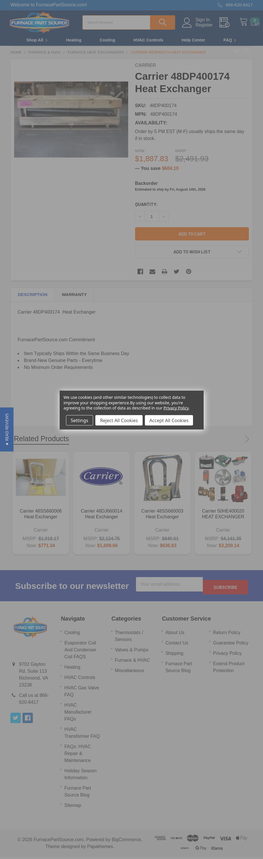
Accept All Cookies (169, 420)
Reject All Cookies (119, 420)
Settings (79, 420)
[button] (7, 429)
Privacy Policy (176, 407)
